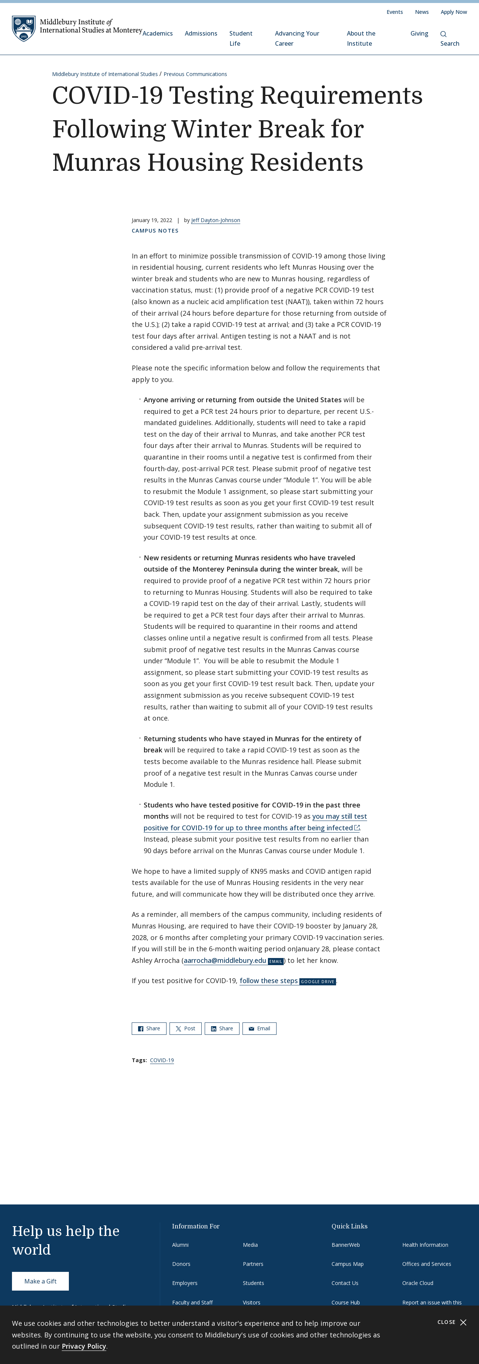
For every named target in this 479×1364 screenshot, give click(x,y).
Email (259, 1028)
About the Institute (361, 38)
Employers (185, 1282)
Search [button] (450, 39)
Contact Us (345, 1282)
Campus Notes (155, 230)
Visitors (251, 1302)
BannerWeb (346, 1244)
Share (149, 1028)
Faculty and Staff (192, 1302)
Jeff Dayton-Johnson (215, 220)
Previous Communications (195, 74)
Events (395, 11)
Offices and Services (426, 1263)
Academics (158, 33)
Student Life (241, 38)
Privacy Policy (84, 1346)
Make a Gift (40, 1281)
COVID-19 (162, 1060)
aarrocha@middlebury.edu (225, 960)
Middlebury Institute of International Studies (105, 74)
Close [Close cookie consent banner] (452, 1322)
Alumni (180, 1244)
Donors (181, 1263)
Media (250, 1244)
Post (185, 1028)
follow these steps (269, 980)
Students (253, 1282)
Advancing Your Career (297, 38)
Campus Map (348, 1263)
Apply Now (454, 11)
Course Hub (346, 1302)
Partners (253, 1263)
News (422, 11)
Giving (419, 33)
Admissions (201, 33)
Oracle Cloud (417, 1282)
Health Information (425, 1244)
